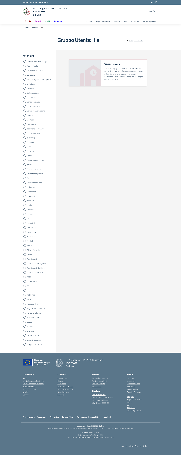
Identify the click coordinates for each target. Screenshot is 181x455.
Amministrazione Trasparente (34, 416)
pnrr (28, 290)
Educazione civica (33, 133)
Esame (29, 155)
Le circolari (131, 381)
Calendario (31, 88)
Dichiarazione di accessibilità (88, 416)
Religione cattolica (34, 313)
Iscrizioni (30, 209)
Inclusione (31, 187)
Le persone (61, 383)
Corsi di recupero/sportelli (36, 110)
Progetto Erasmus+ (134, 392)
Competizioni (32, 97)
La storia (60, 394)
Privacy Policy (67, 416)
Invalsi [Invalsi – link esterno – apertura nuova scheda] (25, 392)
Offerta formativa (33, 250)
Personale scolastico (100, 378)
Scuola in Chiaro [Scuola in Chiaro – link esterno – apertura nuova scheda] (29, 386)
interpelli (30, 200)
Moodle (117, 21)
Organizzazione (63, 392)
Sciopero (30, 321)
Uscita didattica (33, 335)
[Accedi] (153, 2)
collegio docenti (33, 92)
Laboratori (31, 223)
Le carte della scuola (65, 389)
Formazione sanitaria (35, 169)
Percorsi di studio (98, 383)
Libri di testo (31, 227)
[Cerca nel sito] (151, 11)
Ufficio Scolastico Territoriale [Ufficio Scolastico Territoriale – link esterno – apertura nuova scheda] (33, 383)
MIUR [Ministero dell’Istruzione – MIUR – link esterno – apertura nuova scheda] (25, 378)
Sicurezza (30, 330)
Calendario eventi (133, 383)
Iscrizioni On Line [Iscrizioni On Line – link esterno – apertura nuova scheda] (29, 389)
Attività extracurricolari (35, 70)
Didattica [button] (58, 21)
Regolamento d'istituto (36, 308)
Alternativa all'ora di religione (38, 61)
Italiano (30, 214)
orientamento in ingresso (36, 263)
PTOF (29, 299)
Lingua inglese (32, 232)
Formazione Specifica (35, 173)
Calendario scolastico (100, 400)
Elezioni (30, 146)
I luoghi (60, 381)
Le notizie (130, 378)
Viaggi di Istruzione (34, 339)
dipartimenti (31, 124)
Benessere (31, 74)
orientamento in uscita (35, 272)
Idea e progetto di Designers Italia (134, 446)
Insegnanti (31, 196)
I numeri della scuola (65, 386)
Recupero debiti (33, 304)
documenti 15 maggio (35, 128)
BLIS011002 (98, 435)
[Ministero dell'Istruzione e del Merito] (35, 2)
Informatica (31, 191)
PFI (28, 286)
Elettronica (31, 142)
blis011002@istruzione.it (81, 428)
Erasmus (30, 151)
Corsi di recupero (33, 106)
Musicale (30, 241)
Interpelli (89, 21)
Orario (29, 254)
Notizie (29, 245)
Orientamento (32, 259)
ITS (28, 218)
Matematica (31, 236)
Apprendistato (32, 65)
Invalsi (29, 205)
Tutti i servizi (96, 386)
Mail (125, 21)
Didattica (30, 119)
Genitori (30, 178)
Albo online (135, 21)
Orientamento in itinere (36, 268)
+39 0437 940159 (60, 428)
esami (29, 164)
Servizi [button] (38, 21)
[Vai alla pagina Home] (27, 27)
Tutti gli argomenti (149, 21)
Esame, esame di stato (35, 160)
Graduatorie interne (34, 182)
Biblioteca (31, 83)
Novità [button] (47, 21)
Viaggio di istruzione (34, 344)
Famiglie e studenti (99, 381)
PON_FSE (31, 295)
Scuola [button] (28, 21)
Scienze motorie (33, 317)
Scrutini (30, 326)
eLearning (31, 137)
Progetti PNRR (132, 389)
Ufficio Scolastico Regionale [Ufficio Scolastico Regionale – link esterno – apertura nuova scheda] (33, 381)
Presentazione (62, 378)
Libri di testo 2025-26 (100, 403)
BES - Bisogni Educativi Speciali (39, 79)
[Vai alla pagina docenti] (35, 27)
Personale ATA (32, 281)
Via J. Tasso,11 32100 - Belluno (93, 426)
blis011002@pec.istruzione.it (124, 428)
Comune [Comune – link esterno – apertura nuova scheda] (26, 394)
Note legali (107, 416)
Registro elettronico (103, 21)
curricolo (30, 115)
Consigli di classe (33, 101)
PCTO (29, 277)
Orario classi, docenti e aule (102, 397)
